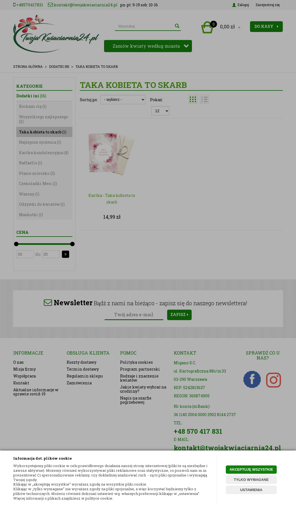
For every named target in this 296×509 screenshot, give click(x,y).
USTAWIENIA (251, 490)
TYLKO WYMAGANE (251, 480)
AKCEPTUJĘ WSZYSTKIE (251, 469)
